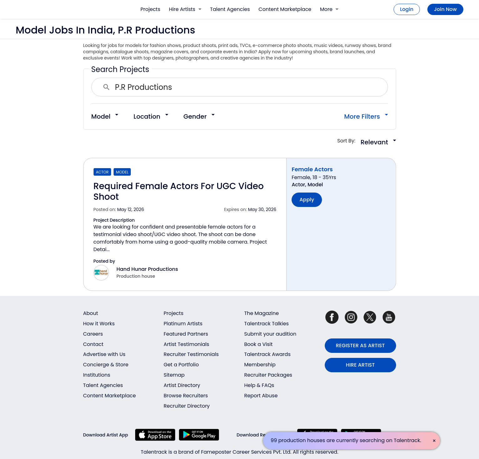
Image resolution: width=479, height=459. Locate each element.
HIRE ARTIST (360, 365)
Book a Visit (258, 344)
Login (407, 9)
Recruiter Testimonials (191, 354)
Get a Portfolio (181, 364)
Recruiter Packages (268, 375)
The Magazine (261, 313)
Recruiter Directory (187, 406)
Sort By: (348, 140)
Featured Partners (186, 334)
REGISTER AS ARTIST (360, 345)
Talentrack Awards (267, 354)
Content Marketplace (284, 9)
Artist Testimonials (186, 344)
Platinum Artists (183, 323)
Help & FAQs (259, 385)
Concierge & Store (106, 364)
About (90, 313)
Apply (306, 199)
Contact (93, 344)
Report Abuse (261, 395)
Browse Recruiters (186, 395)
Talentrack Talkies (266, 323)
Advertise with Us (104, 354)
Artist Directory (182, 385)
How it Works (99, 323)
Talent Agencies (230, 9)
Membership (260, 364)
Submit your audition (270, 334)
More (329, 9)
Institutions (96, 375)
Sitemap (174, 375)
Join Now (445, 9)
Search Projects (120, 69)
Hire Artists (185, 9)
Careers (93, 334)
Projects (150, 9)
